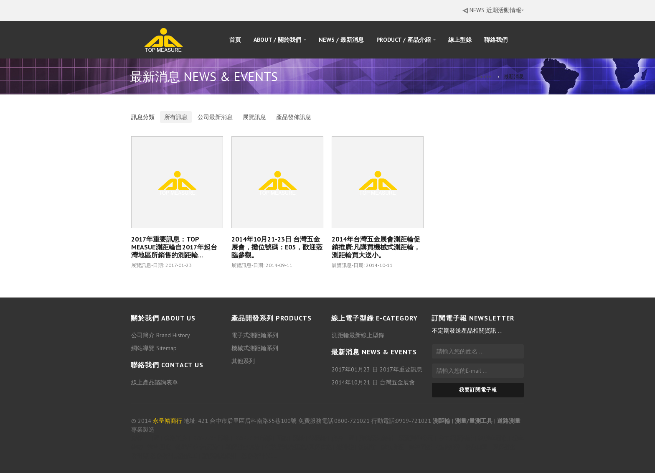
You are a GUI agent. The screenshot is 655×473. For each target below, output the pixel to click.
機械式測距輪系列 (254, 348)
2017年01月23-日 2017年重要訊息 (377, 369)
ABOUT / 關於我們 (280, 39)
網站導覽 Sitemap (154, 348)
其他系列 (243, 361)
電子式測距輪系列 (254, 335)
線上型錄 (460, 39)
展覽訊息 (254, 117)
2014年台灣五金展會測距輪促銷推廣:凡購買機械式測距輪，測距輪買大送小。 (376, 247)
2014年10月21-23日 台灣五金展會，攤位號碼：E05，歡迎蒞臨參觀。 (276, 247)
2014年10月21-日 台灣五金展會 (373, 382)
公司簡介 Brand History (160, 335)
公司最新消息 (215, 117)
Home (484, 76)
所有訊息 (176, 117)
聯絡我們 (496, 39)
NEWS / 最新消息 (341, 39)
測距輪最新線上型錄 (358, 335)
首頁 (235, 39)
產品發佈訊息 (293, 117)
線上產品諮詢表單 (154, 382)
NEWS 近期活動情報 (493, 10)
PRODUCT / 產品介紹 (406, 39)
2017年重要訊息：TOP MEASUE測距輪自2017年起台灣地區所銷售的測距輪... (174, 247)
